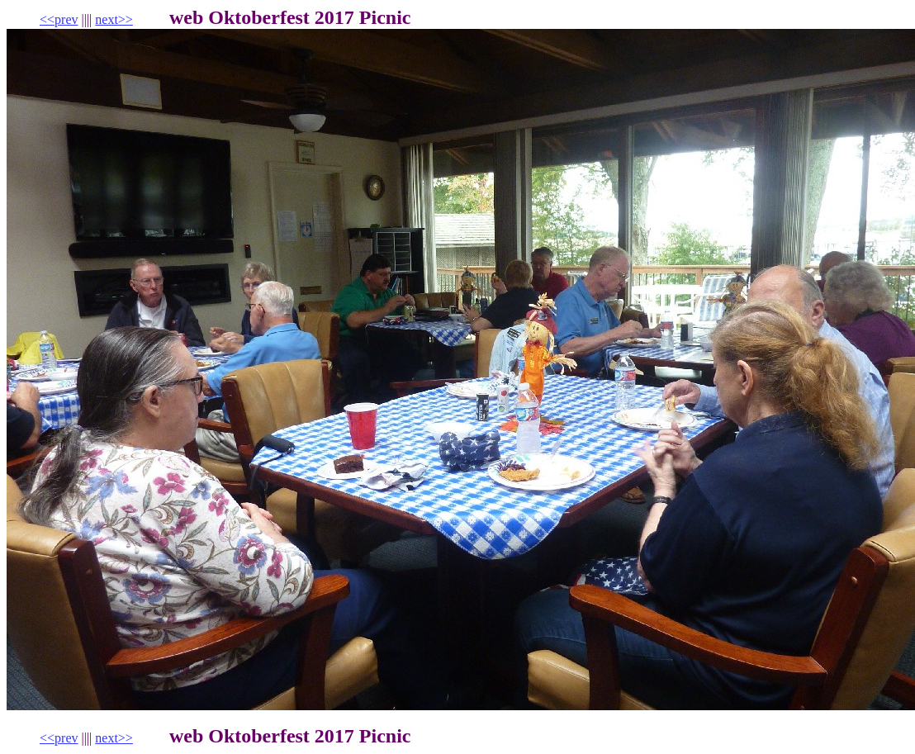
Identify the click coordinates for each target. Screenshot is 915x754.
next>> (114, 19)
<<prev (59, 19)
